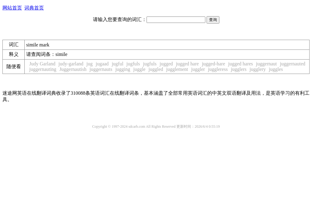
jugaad (102, 63)
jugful (117, 63)
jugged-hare (213, 63)
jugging (122, 69)
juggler (198, 69)
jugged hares (240, 63)
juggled (155, 69)
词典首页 (34, 7)
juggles (276, 69)
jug (90, 63)
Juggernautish (73, 69)
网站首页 (12, 7)
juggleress (218, 69)
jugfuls (133, 63)
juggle (139, 69)
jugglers (238, 69)
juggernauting (42, 69)
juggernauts (101, 69)
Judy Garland (42, 63)
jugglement (177, 69)
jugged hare (187, 63)
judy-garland (70, 63)
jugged (166, 63)
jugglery (258, 69)
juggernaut (266, 63)
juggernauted (293, 63)
